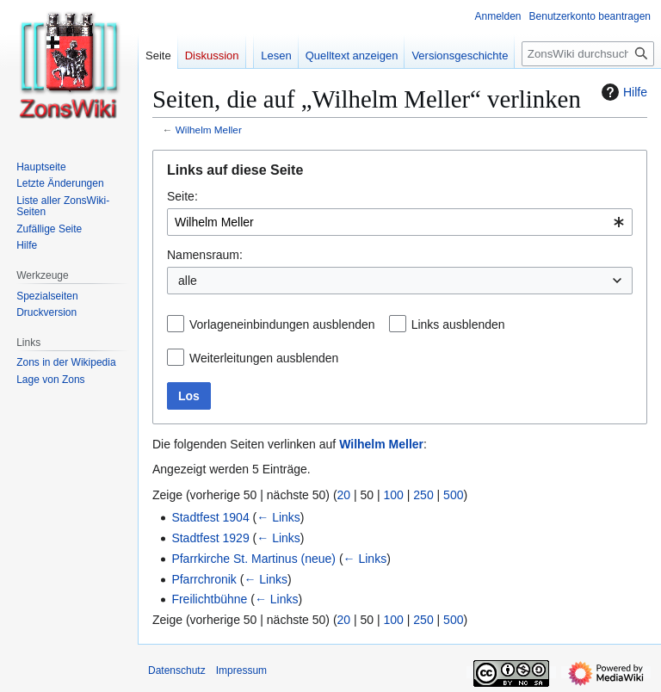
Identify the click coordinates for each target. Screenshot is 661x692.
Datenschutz (177, 670)
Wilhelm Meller (209, 129)
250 (423, 495)
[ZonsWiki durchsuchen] (588, 53)
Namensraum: (205, 255)
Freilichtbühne (209, 599)
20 (344, 495)
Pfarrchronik (203, 579)
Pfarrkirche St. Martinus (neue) (253, 558)
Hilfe (622, 92)
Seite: (182, 196)
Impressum (241, 670)
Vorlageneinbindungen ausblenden (282, 324)
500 (453, 495)
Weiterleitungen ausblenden (263, 358)
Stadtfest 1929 (210, 538)
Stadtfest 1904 (210, 517)
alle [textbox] (187, 280)
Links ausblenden (458, 324)
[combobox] (400, 222)
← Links (278, 517)
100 (394, 495)
